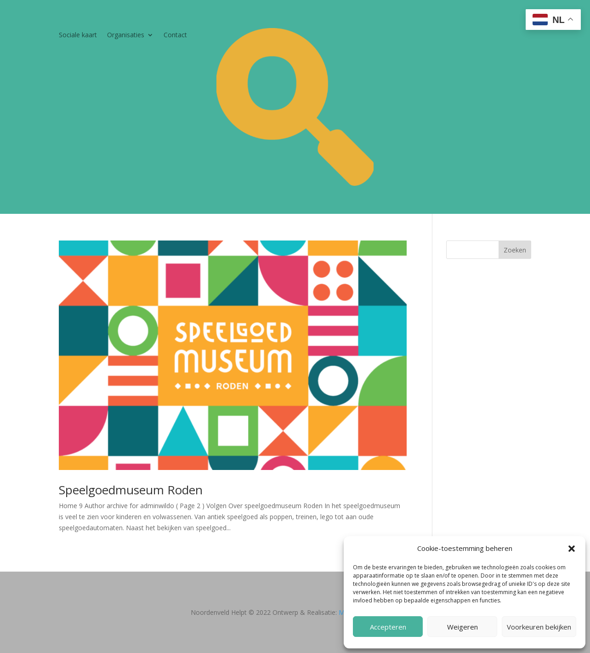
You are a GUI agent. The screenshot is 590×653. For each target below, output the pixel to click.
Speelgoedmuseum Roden (131, 489)
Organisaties (125, 35)
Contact (175, 35)
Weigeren (462, 626)
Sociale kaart (78, 35)
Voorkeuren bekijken (539, 626)
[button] (571, 548)
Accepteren (388, 626)
